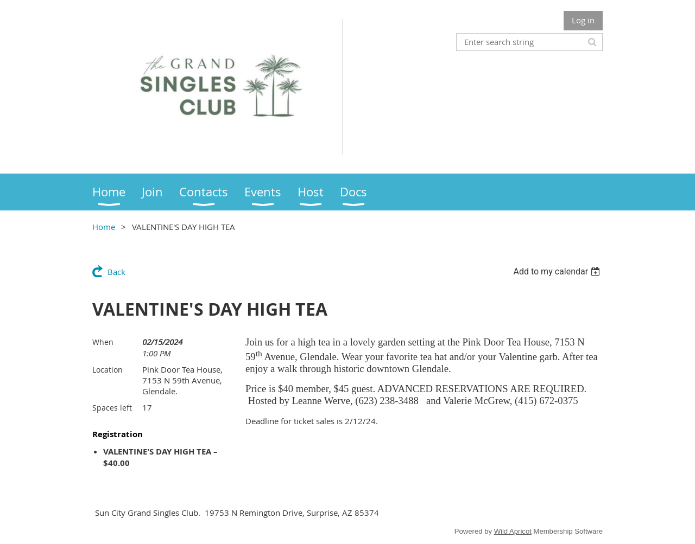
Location (107, 369)
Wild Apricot (513, 531)
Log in (583, 20)
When (102, 342)
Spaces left (112, 407)
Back (116, 271)
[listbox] (558, 271)
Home (103, 226)
